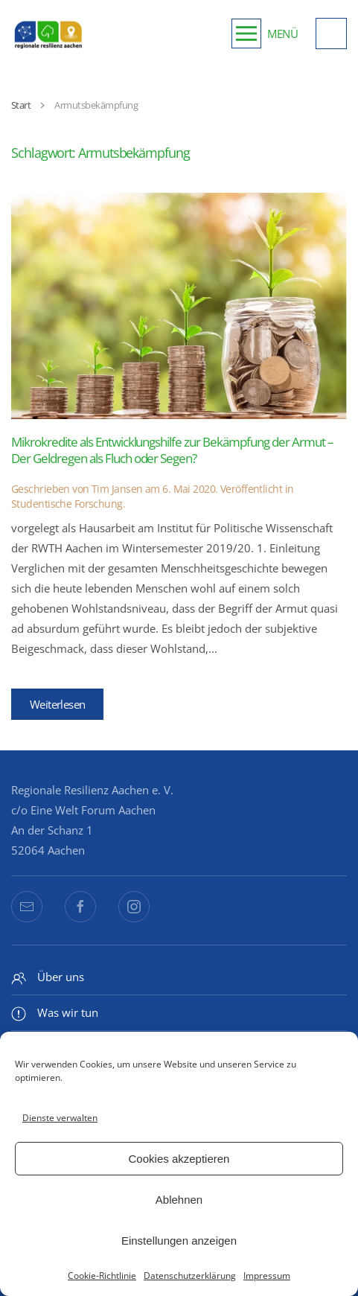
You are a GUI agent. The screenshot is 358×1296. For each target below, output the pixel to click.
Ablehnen (179, 1199)
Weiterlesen (57, 704)
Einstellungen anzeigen (179, 1240)
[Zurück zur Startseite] (48, 33)
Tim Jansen (117, 489)
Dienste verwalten (60, 1117)
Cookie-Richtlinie (102, 1275)
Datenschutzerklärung (190, 1275)
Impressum (266, 1275)
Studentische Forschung (67, 504)
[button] (264, 33)
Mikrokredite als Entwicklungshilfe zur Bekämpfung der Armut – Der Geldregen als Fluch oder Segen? (172, 450)
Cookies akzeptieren (179, 1158)
